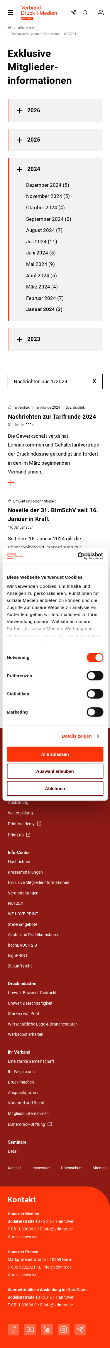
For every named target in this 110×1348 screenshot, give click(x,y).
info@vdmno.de (58, 1229)
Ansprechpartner (23, 1092)
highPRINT (18, 955)
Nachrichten (19, 861)
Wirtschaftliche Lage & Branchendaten (43, 1024)
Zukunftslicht (20, 966)
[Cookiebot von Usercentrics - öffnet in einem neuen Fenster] (78, 556)
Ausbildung (18, 802)
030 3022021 (22, 1267)
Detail (13, 1151)
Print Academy (21, 823)
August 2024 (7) (44, 230)
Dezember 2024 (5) (47, 185)
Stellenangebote (22, 924)
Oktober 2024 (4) (45, 207)
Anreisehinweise (22, 1236)
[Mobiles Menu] (10, 12)
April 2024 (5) (41, 276)
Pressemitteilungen (25, 872)
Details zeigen (77, 736)
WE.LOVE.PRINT (23, 913)
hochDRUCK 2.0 (22, 945)
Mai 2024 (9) (40, 264)
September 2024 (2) (48, 219)
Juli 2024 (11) (41, 242)
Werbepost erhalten (25, 1034)
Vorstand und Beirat (26, 1103)
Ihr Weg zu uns (21, 1071)
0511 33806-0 (24, 1229)
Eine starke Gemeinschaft (31, 1061)
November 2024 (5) (48, 196)
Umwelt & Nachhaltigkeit (30, 1003)
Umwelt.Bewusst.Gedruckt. (33, 992)
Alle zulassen (55, 753)
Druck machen (21, 1082)
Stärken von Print (23, 1013)
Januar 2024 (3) (44, 309)
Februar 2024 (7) (45, 298)
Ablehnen (55, 788)
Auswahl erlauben (55, 771)
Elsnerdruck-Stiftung (27, 1124)
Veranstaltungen (23, 893)
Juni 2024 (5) (41, 253)
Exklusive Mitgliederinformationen (38, 882)
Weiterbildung (20, 813)
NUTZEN (15, 903)
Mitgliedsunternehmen (28, 1113)
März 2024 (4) (42, 287)
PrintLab (16, 835)
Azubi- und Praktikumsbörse (33, 934)
